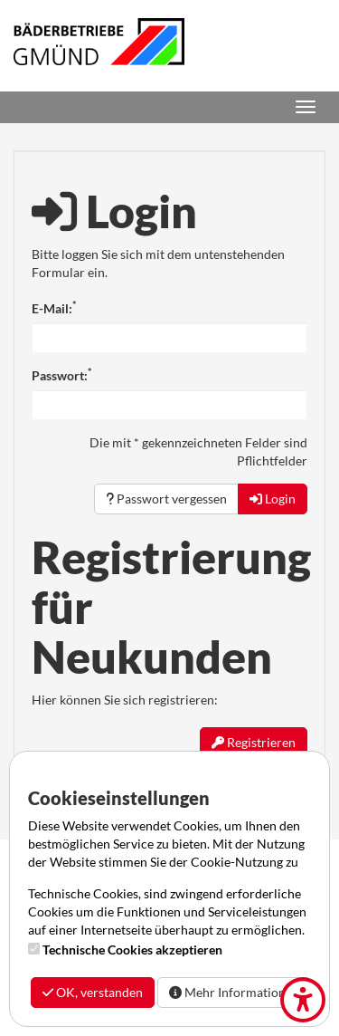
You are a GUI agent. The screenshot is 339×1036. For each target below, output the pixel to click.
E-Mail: (54, 308)
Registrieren (254, 742)
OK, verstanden (92, 992)
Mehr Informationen (234, 992)
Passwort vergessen (166, 498)
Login (273, 498)
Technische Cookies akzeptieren (132, 949)
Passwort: (61, 375)
